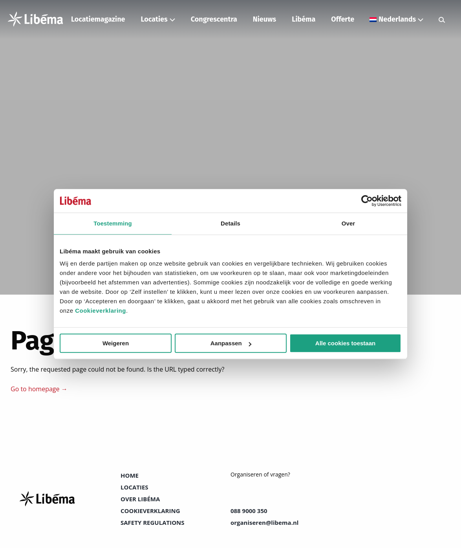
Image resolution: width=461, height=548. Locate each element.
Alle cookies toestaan (345, 343)
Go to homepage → (39, 389)
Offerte (342, 19)
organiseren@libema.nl (264, 522)
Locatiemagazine (98, 19)
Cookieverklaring (100, 310)
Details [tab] (230, 223)
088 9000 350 (249, 511)
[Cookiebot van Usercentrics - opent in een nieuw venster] (367, 201)
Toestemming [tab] (112, 223)
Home (130, 475)
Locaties (154, 19)
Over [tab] (348, 223)
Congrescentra (214, 19)
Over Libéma (140, 499)
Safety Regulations (153, 522)
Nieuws (264, 19)
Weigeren (115, 343)
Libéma (303, 19)
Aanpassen (230, 343)
